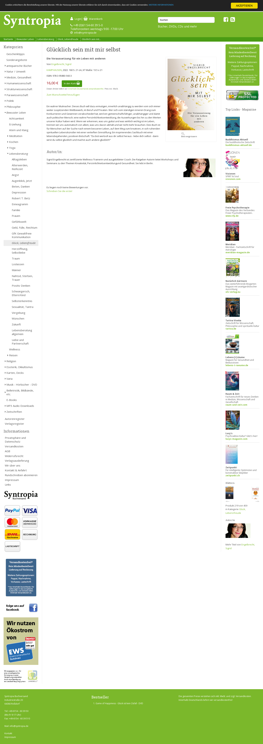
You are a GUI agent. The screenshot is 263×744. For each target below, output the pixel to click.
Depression (19, 192)
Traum (16, 258)
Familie (16, 210)
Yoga (12, 147)
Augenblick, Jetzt (22, 181)
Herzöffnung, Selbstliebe (20, 250)
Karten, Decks (15, 373)
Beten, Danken (21, 186)
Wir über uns (12, 465)
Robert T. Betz (21, 198)
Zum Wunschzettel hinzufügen (63, 94)
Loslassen (18, 264)
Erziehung (15, 124)
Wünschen (18, 318)
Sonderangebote (16, 60)
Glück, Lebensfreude (68, 39)
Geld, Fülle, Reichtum (24, 227)
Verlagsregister (14, 423)
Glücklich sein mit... (91, 39)
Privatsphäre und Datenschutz (15, 439)
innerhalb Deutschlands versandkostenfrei (85, 89)
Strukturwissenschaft (19, 89)
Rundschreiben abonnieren (21, 475)
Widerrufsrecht (14, 456)
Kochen (13, 142)
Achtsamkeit (16, 118)
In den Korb (72, 83)
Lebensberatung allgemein (22, 332)
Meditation (15, 136)
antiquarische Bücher (19, 66)
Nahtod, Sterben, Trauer (22, 277)
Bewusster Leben (25, 39)
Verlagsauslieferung (17, 460)
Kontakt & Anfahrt (16, 470)
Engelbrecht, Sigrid (61, 64)
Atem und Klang (18, 130)
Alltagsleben (19, 159)
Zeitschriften (14, 411)
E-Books (11, 400)
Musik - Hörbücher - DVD (21, 384)
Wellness (14, 349)
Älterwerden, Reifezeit (20, 167)
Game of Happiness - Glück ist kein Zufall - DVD (119, 703)
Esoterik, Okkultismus (19, 367)
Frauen (16, 216)
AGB (7, 451)
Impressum (12, 480)
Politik (10, 101)
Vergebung (18, 312)
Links (8, 484)
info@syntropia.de (85, 32)
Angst (15, 175)
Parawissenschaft (17, 95)
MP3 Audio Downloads (20, 406)
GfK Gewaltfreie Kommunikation (22, 235)
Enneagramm (20, 204)
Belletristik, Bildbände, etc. (20, 392)
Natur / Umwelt (16, 71)
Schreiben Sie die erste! (59, 191)
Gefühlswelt (19, 221)
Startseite (8, 39)
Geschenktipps (15, 54)
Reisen (13, 355)
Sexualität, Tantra (22, 307)
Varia (9, 378)
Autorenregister (15, 419)
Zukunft (16, 324)
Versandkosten (14, 446)
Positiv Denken (21, 285)
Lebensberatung (45, 39)
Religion (11, 361)
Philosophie (13, 106)
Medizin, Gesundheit (18, 77)
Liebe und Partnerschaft (20, 341)
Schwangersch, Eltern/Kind (21, 293)
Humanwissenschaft (18, 83)
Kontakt (8, 733)
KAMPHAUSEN (54, 70)
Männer (16, 270)
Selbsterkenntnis (22, 301)
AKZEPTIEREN (244, 6)
